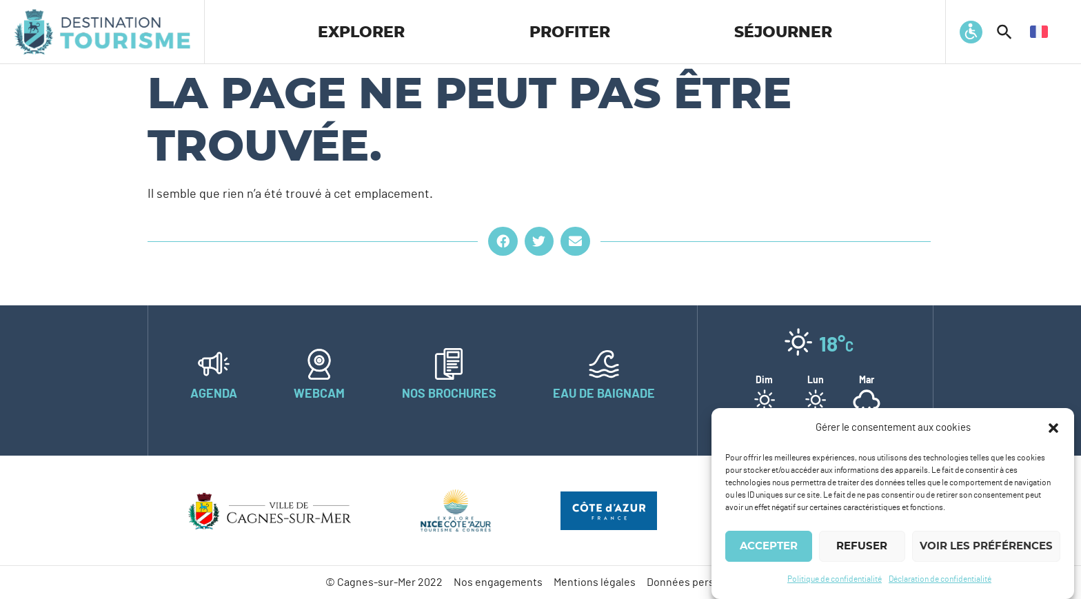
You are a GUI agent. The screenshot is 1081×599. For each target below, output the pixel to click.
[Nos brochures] (449, 364)
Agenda (213, 394)
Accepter (769, 546)
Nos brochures (449, 394)
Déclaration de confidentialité (940, 579)
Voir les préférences (986, 546)
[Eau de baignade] (604, 364)
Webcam (319, 394)
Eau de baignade (604, 394)
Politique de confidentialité (834, 579)
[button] (1053, 428)
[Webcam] (319, 364)
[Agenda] (214, 364)
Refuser (861, 546)
